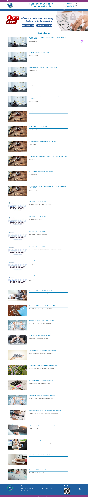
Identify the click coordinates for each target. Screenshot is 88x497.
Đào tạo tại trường (31, 9)
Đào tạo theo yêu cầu (42, 9)
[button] (5, 21)
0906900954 (69, 6)
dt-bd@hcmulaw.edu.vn (25, 494)
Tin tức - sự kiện (52, 9)
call (73, 3)
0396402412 (69, 5)
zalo (75, 3)
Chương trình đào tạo (20, 9)
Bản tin (59, 9)
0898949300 (69, 3)
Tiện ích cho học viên (67, 9)
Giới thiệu (12, 9)
